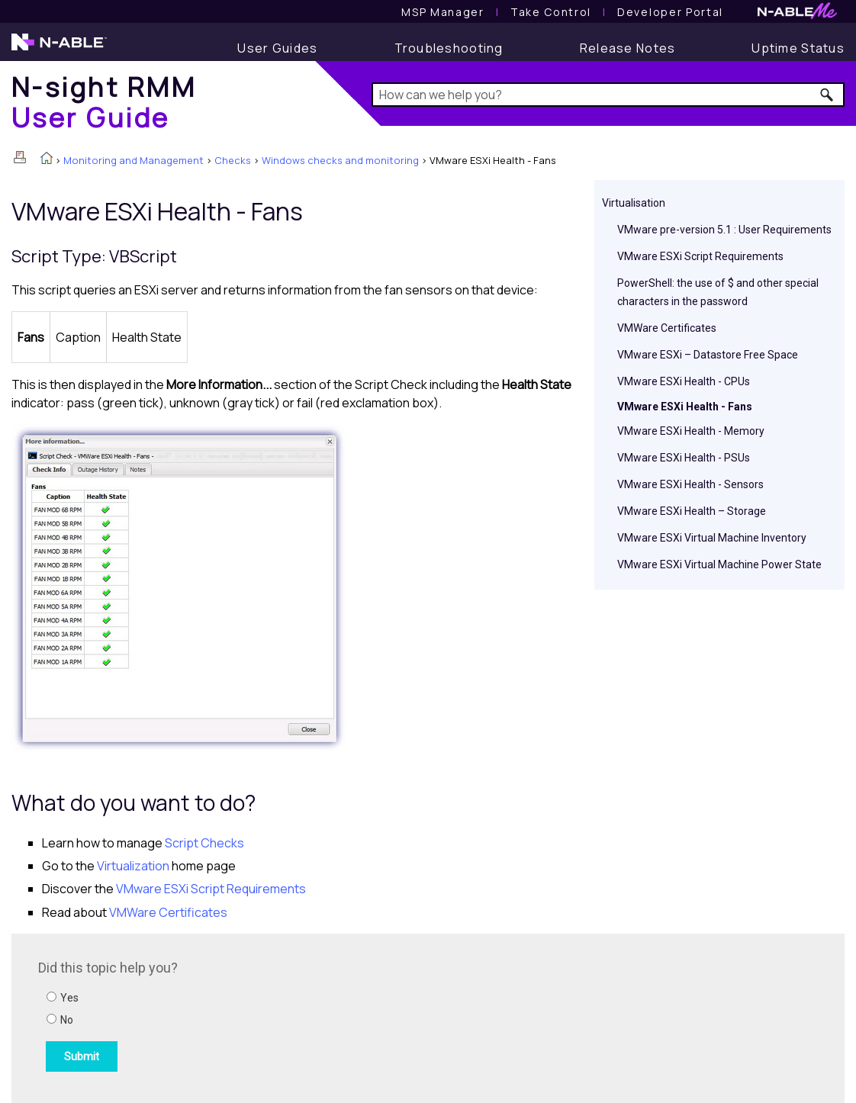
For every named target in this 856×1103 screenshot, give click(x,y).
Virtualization (133, 865)
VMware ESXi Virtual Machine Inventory (711, 538)
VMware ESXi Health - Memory (690, 431)
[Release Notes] (628, 48)
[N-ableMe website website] (797, 15)
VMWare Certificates (666, 328)
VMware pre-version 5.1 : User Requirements (724, 229)
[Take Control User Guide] (550, 12)
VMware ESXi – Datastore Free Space (707, 355)
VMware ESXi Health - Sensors (690, 484)
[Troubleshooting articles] (449, 48)
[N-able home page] (59, 48)
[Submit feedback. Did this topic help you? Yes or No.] (244, 1016)
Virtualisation (633, 203)
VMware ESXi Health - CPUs (683, 381)
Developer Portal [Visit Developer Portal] (670, 12)
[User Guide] (277, 48)
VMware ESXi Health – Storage (691, 511)
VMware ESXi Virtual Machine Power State (719, 564)
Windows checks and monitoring (340, 160)
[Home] (103, 102)
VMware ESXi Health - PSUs (683, 458)
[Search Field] (608, 94)
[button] (827, 94)
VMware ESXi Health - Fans (684, 406)
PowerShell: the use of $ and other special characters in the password (718, 292)
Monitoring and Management (133, 160)
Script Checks (204, 842)
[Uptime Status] (798, 48)
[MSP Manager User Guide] (442, 12)
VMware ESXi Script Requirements (700, 256)
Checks (232, 160)
